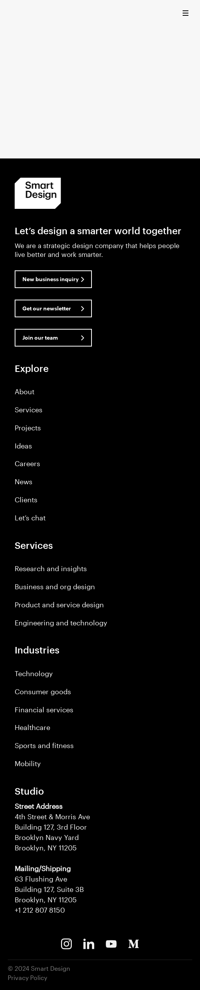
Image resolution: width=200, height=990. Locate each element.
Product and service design (59, 604)
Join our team (40, 337)
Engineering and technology (61, 622)
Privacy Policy (27, 977)
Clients (26, 499)
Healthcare (32, 727)
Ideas (23, 446)
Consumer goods (43, 691)
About (24, 391)
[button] (187, 15)
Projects (28, 427)
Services (28, 409)
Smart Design (20, 13)
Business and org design (55, 586)
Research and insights (51, 568)
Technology (34, 673)
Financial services (44, 709)
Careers (27, 463)
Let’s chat (30, 517)
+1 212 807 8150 (40, 910)
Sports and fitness (44, 745)
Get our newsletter (46, 308)
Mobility (28, 763)
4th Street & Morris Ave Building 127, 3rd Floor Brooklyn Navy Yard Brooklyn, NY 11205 (52, 827)
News (23, 481)
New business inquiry (50, 279)
